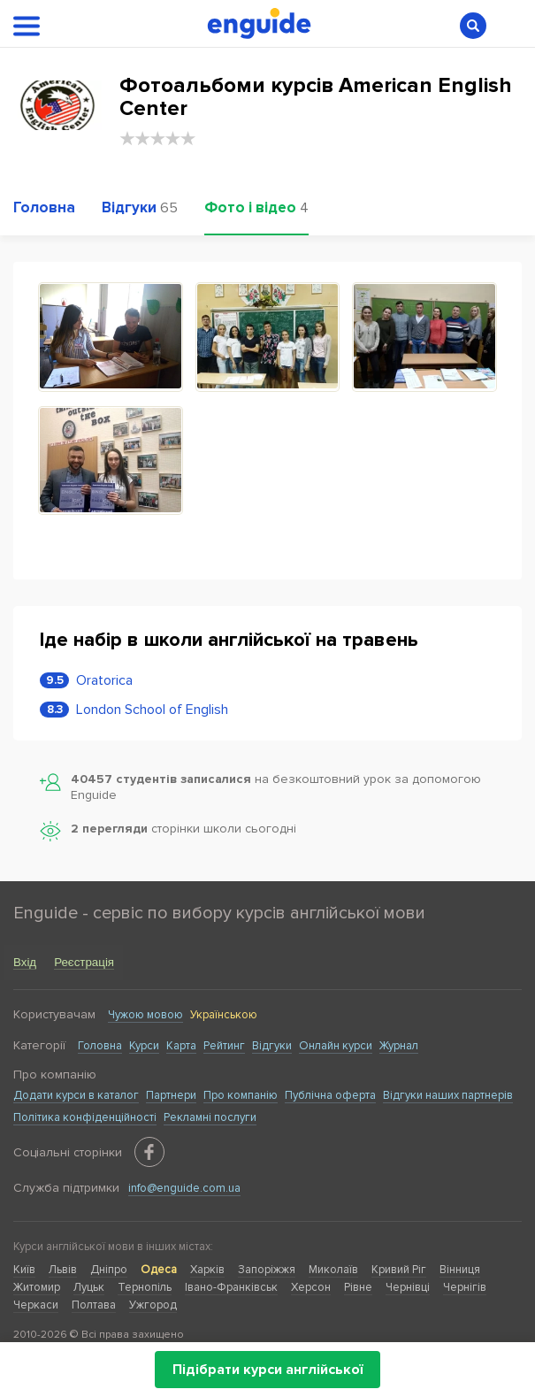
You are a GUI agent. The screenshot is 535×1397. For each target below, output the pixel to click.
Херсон (311, 1287)
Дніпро (108, 1270)
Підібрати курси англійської (267, 1369)
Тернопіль (145, 1287)
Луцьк (88, 1287)
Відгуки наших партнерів (448, 1095)
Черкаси (35, 1305)
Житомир (36, 1287)
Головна (100, 1046)
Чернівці (408, 1287)
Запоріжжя (266, 1270)
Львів (63, 1270)
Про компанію (240, 1095)
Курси (144, 1046)
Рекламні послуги (210, 1117)
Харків (207, 1270)
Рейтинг (224, 1046)
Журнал (398, 1046)
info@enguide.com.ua (184, 1188)
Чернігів (464, 1287)
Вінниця (459, 1270)
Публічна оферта (330, 1095)
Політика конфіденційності (85, 1117)
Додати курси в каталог (76, 1095)
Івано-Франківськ (231, 1287)
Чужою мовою (145, 1015)
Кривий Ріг (398, 1270)
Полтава (94, 1305)
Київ (24, 1270)
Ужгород (153, 1305)
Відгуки (272, 1046)
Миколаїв (333, 1270)
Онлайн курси (335, 1046)
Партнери (171, 1095)
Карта (181, 1046)
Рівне (358, 1287)
